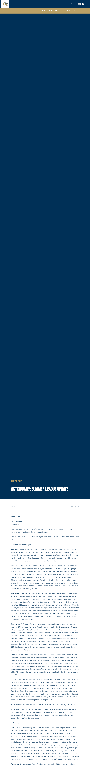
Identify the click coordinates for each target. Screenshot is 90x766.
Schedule (44, 11)
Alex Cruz (14, 728)
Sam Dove (14, 549)
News (63, 11)
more (84, 11)
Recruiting (77, 11)
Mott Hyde (15, 593)
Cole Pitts (14, 680)
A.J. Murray (15, 764)
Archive (69, 11)
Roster (51, 11)
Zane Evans (15, 566)
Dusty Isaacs (15, 624)
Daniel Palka (15, 599)
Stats (57, 11)
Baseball (4, 11)
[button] (68, 4)
